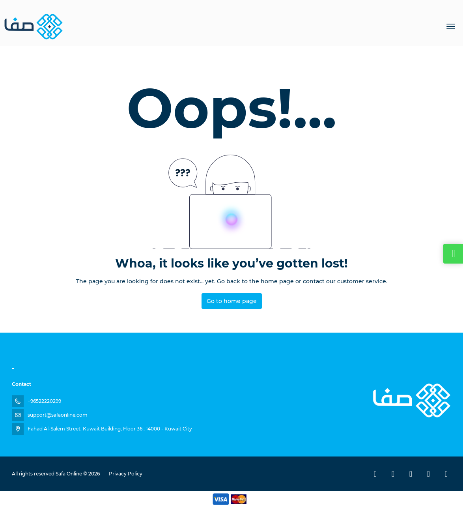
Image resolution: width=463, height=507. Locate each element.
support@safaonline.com (58, 415)
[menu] (450, 26)
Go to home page (232, 301)
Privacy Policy (125, 474)
